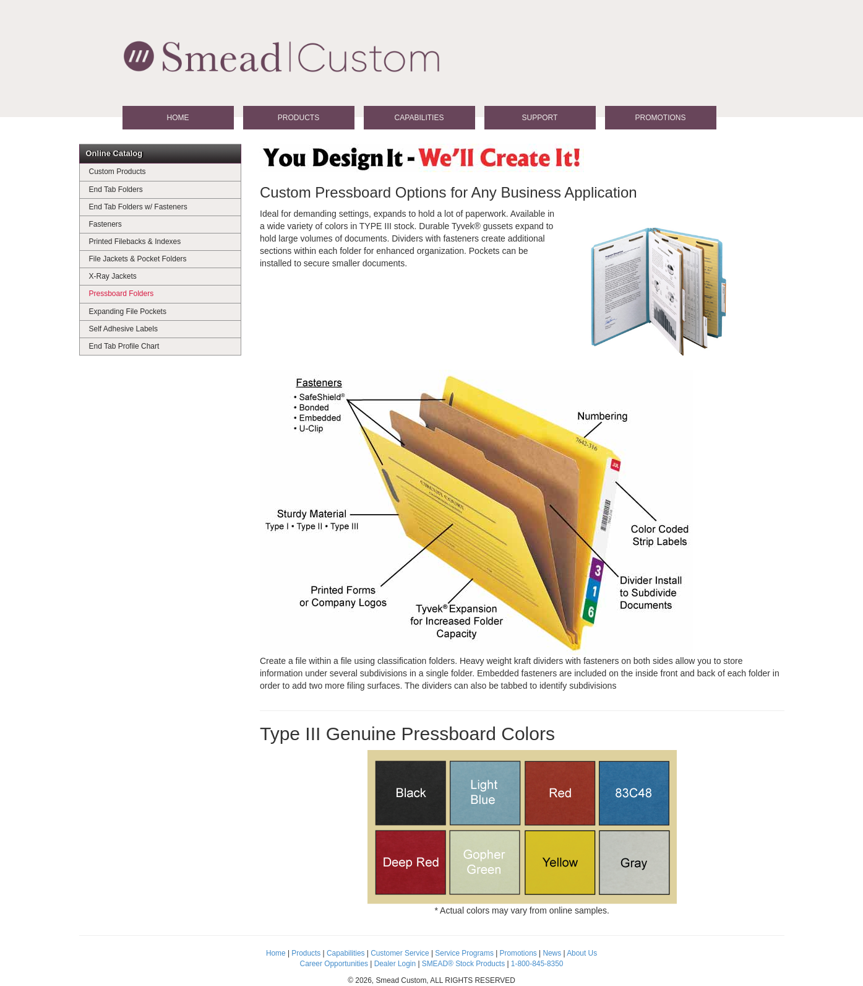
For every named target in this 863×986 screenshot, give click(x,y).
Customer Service (400, 953)
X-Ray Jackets (113, 276)
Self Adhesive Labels (123, 329)
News (552, 953)
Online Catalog (114, 153)
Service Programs (464, 953)
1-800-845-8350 (537, 963)
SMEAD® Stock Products (463, 963)
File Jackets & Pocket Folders (138, 259)
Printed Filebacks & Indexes (135, 241)
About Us (582, 953)
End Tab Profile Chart (124, 346)
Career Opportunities (334, 963)
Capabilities (419, 117)
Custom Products (117, 171)
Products (298, 117)
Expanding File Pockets (127, 311)
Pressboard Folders (121, 293)
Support (540, 117)
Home (178, 117)
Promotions (660, 117)
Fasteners (105, 224)
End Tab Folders (116, 189)
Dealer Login (395, 963)
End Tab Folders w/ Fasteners (138, 207)
